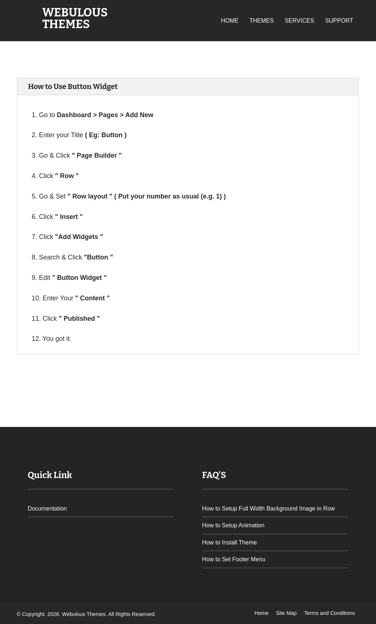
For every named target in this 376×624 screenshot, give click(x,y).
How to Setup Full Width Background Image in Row (268, 508)
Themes (261, 21)
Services (299, 21)
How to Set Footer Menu (233, 559)
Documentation (47, 508)
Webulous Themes (75, 18)
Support (339, 21)
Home (229, 21)
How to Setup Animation (233, 525)
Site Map (286, 613)
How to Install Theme (229, 542)
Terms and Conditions (329, 613)
